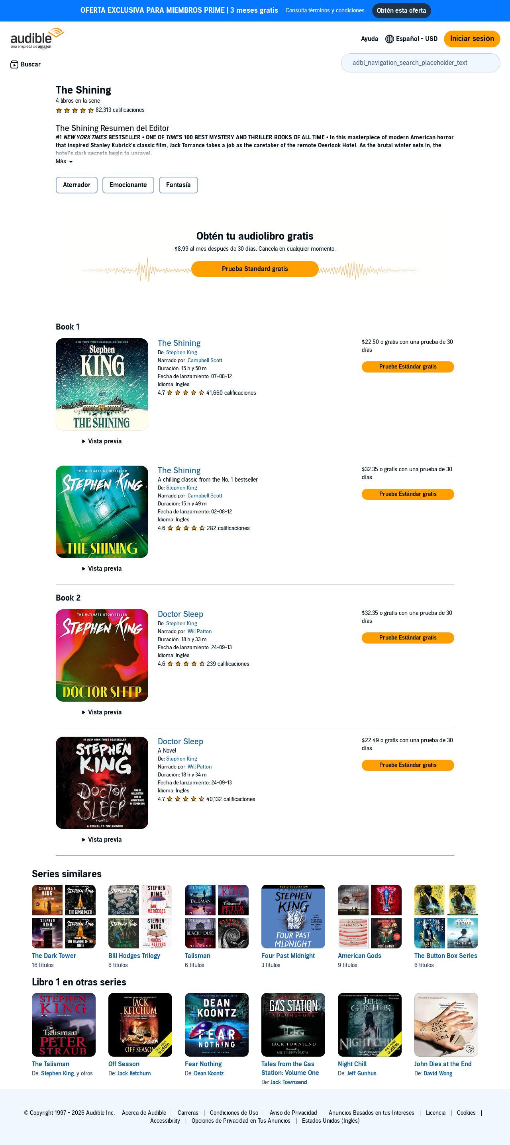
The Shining (179, 343)
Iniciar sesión (472, 39)
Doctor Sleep (180, 614)
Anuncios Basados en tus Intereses (371, 1113)
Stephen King (181, 352)
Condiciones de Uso (234, 1113)
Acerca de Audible (144, 1113)
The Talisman (50, 1064)
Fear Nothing (203, 1064)
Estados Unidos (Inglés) (331, 1121)
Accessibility (165, 1121)
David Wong (438, 1073)
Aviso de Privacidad (293, 1113)
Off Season (123, 1064)
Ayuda (370, 39)
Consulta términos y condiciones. (223, 11)
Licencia (435, 1113)
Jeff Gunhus (362, 1073)
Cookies (466, 1113)
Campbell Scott (205, 360)
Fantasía (178, 185)
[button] (65, 161)
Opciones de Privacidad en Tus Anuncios (241, 1121)
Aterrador (76, 185)
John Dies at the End (443, 1064)
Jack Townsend (289, 1082)
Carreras (188, 1113)
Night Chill (352, 1064)
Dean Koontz (209, 1073)
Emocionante (128, 185)
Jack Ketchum (134, 1073)
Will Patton (200, 631)
